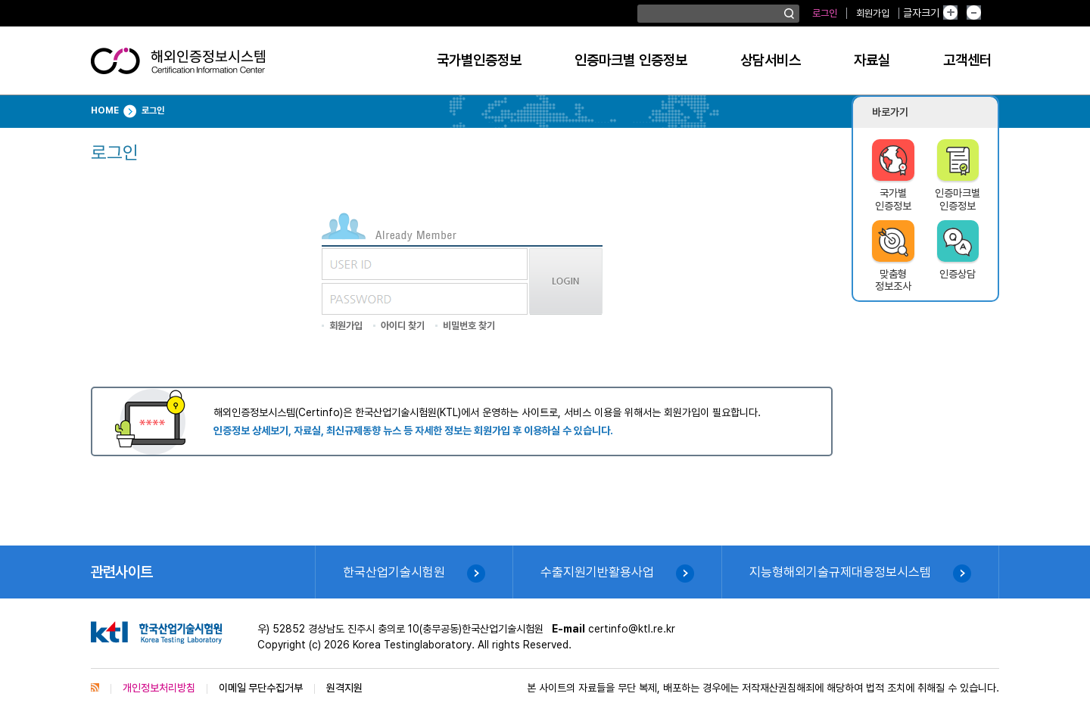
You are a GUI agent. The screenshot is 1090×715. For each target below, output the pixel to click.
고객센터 (967, 60)
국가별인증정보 (479, 60)
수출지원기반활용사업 (597, 572)
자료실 (872, 60)
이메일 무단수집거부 (261, 688)
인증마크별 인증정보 (631, 60)
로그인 (824, 13)
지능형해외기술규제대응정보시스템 (840, 572)
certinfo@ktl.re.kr (631, 629)
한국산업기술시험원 (394, 572)
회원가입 (872, 13)
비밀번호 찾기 (469, 325)
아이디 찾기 (403, 325)
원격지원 (344, 688)
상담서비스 (770, 60)
